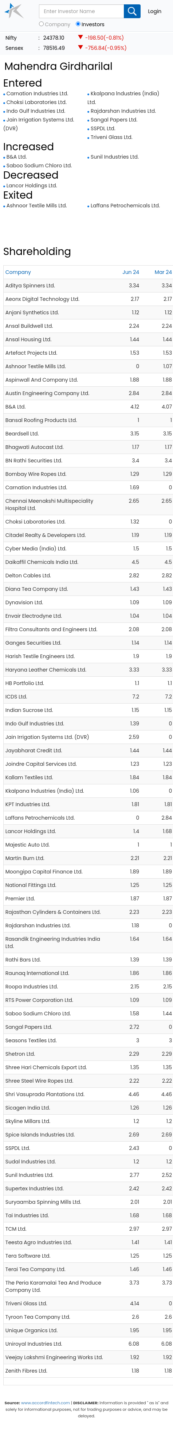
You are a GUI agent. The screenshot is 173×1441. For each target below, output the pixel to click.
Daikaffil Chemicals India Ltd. (41, 562)
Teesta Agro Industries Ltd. (38, 1242)
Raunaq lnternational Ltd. (37, 973)
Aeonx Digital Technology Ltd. (42, 299)
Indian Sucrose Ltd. (29, 710)
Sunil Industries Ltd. (115, 156)
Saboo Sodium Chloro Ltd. (39, 165)
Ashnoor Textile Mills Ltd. (37, 205)
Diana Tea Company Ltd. (36, 589)
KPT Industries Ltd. (27, 804)
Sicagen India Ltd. (27, 1107)
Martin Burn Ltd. (24, 858)
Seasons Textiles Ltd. (31, 1040)
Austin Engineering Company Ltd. (47, 393)
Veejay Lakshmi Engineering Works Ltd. (54, 1357)
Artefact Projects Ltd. (31, 353)
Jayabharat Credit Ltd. (33, 750)
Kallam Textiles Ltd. (29, 777)
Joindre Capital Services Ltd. (41, 764)
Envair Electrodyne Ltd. (33, 616)
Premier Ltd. (20, 898)
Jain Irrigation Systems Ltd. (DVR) (47, 737)
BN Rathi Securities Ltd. (33, 460)
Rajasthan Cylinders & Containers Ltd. (53, 912)
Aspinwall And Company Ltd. (41, 379)
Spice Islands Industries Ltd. (40, 1134)
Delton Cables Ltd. (28, 575)
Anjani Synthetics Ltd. (32, 312)
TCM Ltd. (16, 1229)
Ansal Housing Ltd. (28, 339)
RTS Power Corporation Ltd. (39, 1000)
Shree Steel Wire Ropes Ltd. (39, 1080)
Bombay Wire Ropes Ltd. (35, 474)
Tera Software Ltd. (28, 1255)
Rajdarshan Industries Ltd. (123, 111)
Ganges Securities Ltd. (33, 642)
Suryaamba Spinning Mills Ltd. (43, 1202)
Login (154, 11)
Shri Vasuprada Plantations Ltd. (44, 1094)
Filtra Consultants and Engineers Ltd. (51, 629)
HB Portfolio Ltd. (24, 683)
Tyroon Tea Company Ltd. (37, 1317)
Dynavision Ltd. (24, 602)
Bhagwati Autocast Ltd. (34, 447)
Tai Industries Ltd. (27, 1215)
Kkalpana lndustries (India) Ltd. (44, 791)
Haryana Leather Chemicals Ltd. (45, 669)
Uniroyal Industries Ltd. (33, 1344)
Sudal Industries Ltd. (30, 1161)
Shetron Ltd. (20, 1054)
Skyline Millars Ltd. (27, 1121)
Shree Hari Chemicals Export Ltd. (46, 1067)
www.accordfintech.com (45, 1403)
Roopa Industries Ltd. (31, 986)
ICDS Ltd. (16, 696)
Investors (93, 24)
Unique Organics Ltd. (31, 1330)
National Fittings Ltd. (30, 885)
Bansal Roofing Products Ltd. (41, 420)
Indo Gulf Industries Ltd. (36, 111)
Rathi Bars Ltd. (23, 959)
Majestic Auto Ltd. (27, 844)
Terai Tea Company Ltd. (35, 1269)
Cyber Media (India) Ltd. (35, 548)
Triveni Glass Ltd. (112, 137)
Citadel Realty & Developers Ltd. (45, 535)
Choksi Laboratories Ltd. (37, 102)
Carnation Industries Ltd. (37, 93)
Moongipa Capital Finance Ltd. (44, 871)
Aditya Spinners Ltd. (30, 285)
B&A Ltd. (17, 156)
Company (57, 24)
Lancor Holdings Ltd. (32, 185)
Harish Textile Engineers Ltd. (40, 656)
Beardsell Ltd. (22, 433)
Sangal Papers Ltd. (114, 119)
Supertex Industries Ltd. (34, 1188)
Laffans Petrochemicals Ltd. (125, 205)
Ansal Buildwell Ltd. (29, 326)
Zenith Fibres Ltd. (26, 1370)
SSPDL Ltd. (103, 128)
